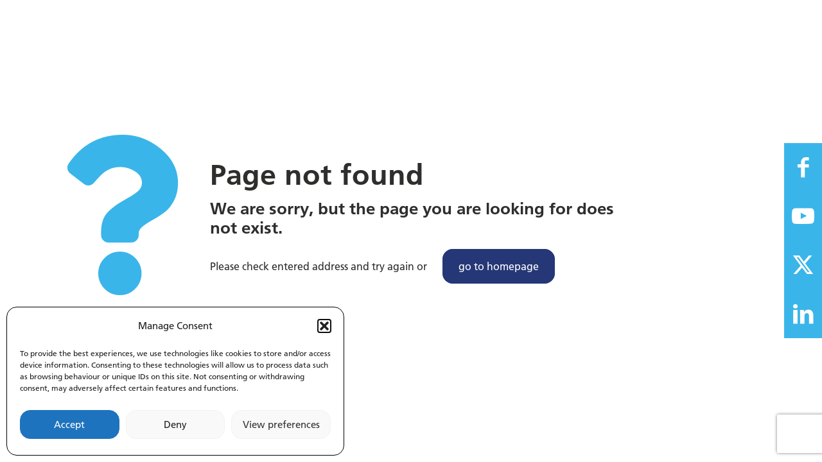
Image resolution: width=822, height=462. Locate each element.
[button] (324, 326)
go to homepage (499, 266)
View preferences (281, 424)
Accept (69, 424)
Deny (175, 424)
